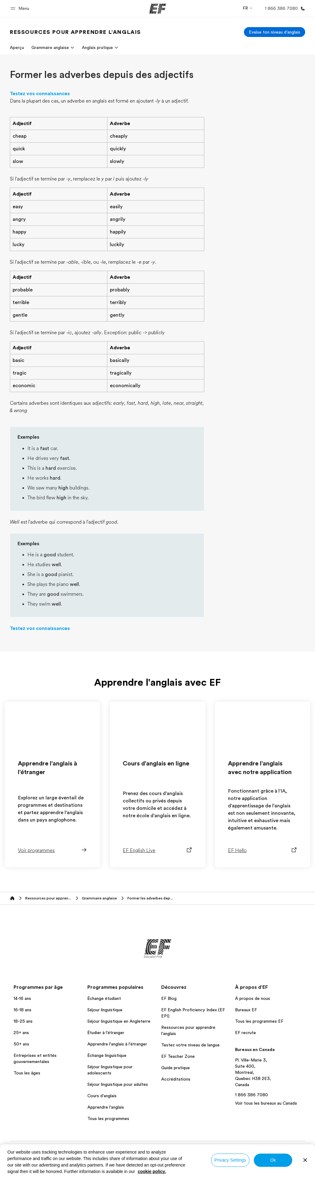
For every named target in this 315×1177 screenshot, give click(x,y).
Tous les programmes (108, 1118)
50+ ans (21, 1043)
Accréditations (175, 1079)
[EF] (157, 9)
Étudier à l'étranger (105, 1032)
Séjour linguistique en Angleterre (118, 1021)
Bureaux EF (246, 1009)
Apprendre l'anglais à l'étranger (117, 1043)
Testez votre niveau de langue (190, 1044)
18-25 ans (23, 1021)
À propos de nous (252, 998)
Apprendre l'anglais (105, 1107)
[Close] (305, 1160)
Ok (273, 1160)
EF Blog (169, 998)
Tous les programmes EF (259, 1021)
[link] (75, 32)
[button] (21, 8)
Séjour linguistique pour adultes (117, 1084)
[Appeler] (283, 8)
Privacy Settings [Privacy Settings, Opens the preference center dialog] (230, 1160)
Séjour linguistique (104, 1009)
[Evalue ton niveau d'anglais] (274, 32)
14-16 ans (22, 998)
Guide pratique (175, 1067)
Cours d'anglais (102, 1095)
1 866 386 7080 (251, 1094)
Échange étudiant (104, 998)
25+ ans (21, 1032)
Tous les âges (27, 1072)
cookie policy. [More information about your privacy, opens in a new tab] (152, 1171)
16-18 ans (22, 1009)
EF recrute (245, 1032)
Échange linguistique (106, 1055)
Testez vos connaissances (40, 93)
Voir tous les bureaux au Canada (266, 1103)
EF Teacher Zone (178, 1056)
